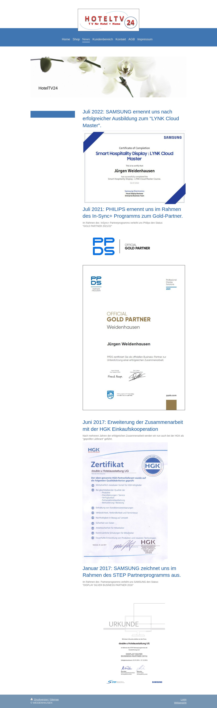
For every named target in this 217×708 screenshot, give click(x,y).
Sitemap (54, 699)
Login (183, 699)
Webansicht (180, 702)
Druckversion (40, 699)
